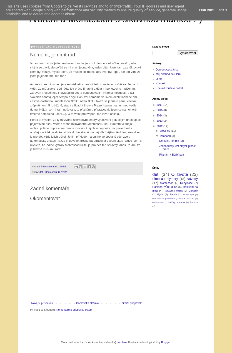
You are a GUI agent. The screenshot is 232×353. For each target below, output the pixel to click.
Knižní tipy (188, 194)
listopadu (165, 136)
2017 (160, 104)
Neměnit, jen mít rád (171, 140)
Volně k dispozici (186, 198)
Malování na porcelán (163, 198)
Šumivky (194, 202)
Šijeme (173, 194)
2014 (160, 115)
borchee (122, 342)
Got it (223, 10)
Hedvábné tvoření (173, 190)
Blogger (165, 342)
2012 (160, 126)
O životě (62, 172)
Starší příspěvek (132, 303)
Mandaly (193, 190)
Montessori (51, 172)
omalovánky (158, 202)
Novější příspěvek (42, 303)
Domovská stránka (87, 303)
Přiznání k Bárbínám (171, 154)
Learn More (205, 10)
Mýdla (160, 194)
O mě (159, 79)
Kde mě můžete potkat (169, 88)
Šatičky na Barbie (176, 202)
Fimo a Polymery (165, 179)
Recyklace (186, 183)
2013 (160, 120)
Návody (192, 179)
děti (41, 172)
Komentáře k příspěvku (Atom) (74, 309)
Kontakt (160, 83)
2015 (160, 110)
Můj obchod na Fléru (168, 74)
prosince (165, 130)
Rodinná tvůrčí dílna (164, 187)
